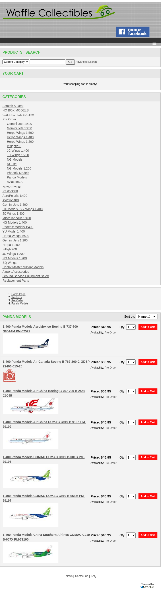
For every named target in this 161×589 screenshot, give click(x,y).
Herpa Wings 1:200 (20, 141)
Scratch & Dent (12, 106)
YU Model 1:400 (13, 231)
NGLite (12, 164)
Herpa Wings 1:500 (20, 132)
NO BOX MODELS (15, 110)
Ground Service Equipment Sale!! (25, 276)
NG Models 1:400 (14, 222)
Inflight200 (14, 146)
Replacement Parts (15, 280)
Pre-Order (110, 332)
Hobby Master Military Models (22, 267)
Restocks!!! (10, 191)
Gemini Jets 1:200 (19, 128)
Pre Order (9, 119)
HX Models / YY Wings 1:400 (22, 209)
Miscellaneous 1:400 (16, 218)
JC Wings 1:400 (18, 150)
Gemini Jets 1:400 (19, 124)
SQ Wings (9, 262)
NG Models (15, 159)
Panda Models (17, 177)
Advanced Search (86, 61)
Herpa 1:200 (11, 245)
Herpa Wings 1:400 (20, 137)
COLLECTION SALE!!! (18, 115)
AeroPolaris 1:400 (14, 195)
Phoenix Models (18, 173)
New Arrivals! (11, 187)
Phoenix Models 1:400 (17, 227)
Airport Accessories (15, 271)
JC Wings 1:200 (18, 155)
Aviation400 (15, 182)
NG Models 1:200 (19, 168)
